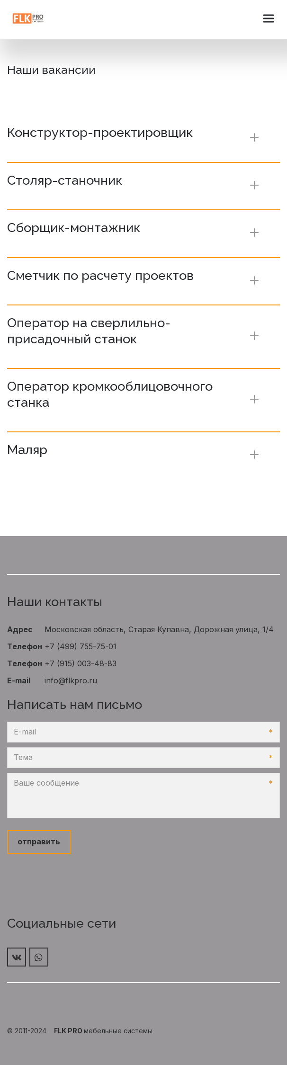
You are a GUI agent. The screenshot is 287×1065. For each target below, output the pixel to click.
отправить (39, 841)
